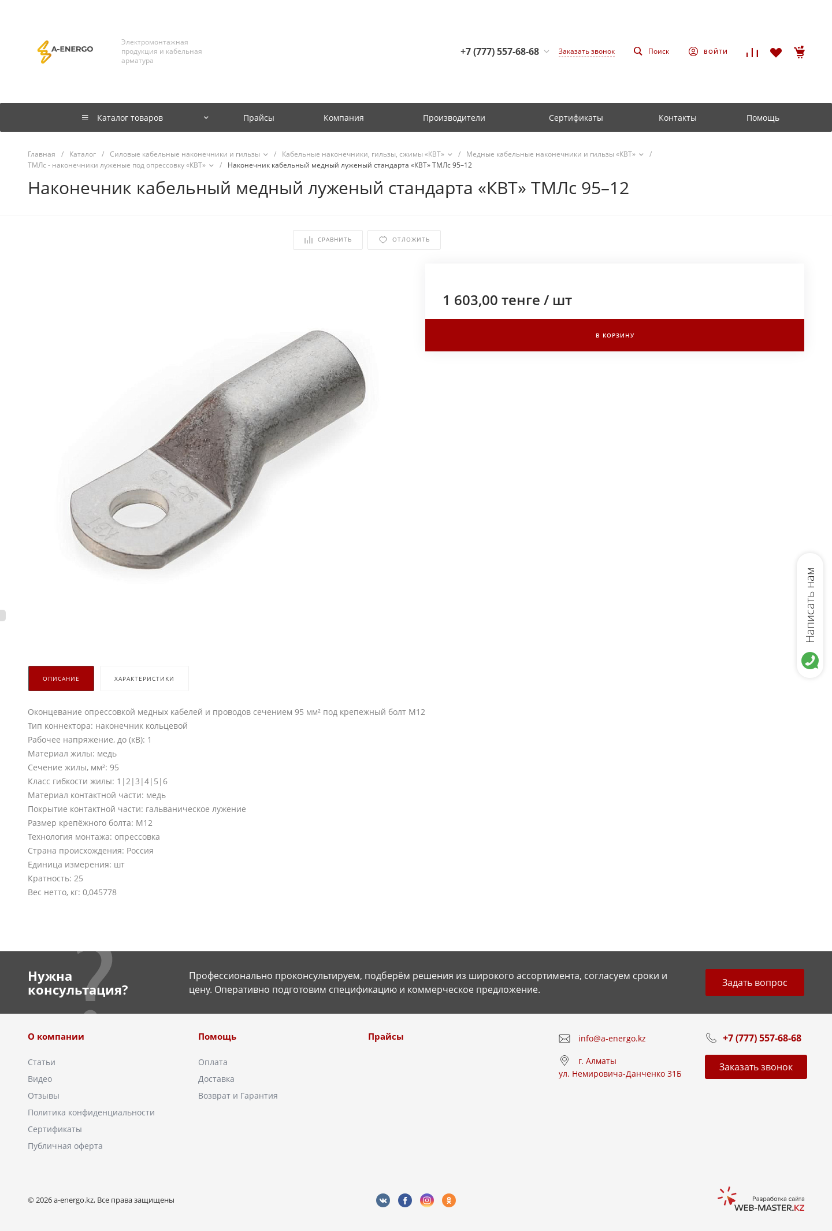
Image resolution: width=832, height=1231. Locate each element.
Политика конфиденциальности (91, 1112)
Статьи (41, 1061)
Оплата (213, 1061)
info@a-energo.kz (612, 1038)
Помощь (217, 1036)
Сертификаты (55, 1129)
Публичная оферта (65, 1145)
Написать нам (810, 605)
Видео (40, 1078)
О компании (56, 1036)
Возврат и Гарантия (238, 1095)
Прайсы (386, 1036)
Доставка (216, 1078)
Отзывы (44, 1095)
